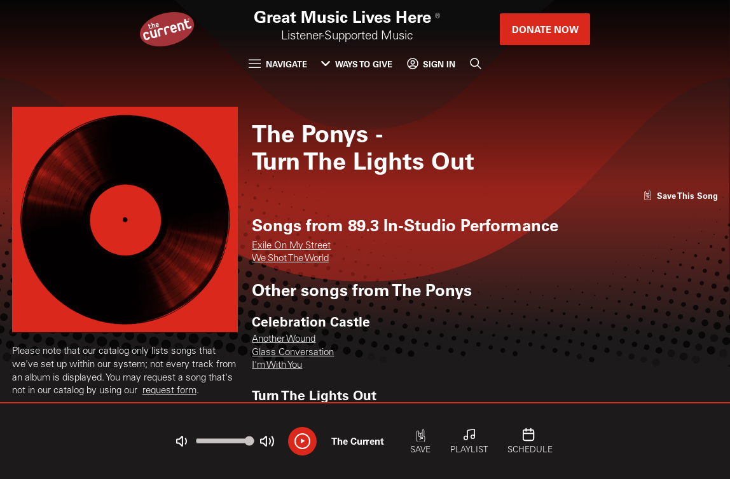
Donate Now (545, 29)
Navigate (278, 63)
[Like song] (681, 195)
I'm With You (277, 365)
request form (169, 391)
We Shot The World (290, 259)
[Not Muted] (182, 441)
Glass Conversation (293, 353)
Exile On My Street (291, 246)
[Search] (475, 63)
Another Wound (283, 339)
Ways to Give (356, 63)
